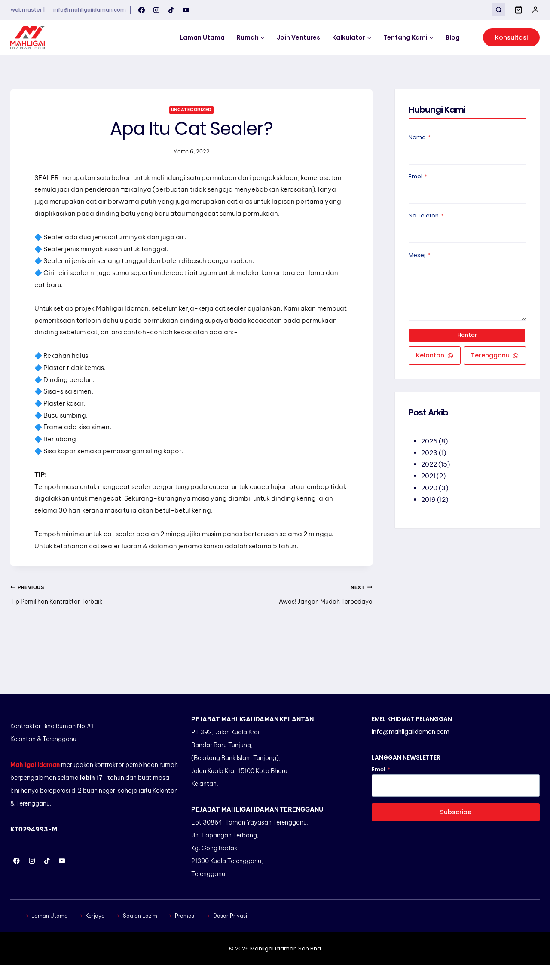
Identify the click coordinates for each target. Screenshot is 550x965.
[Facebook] (141, 9)
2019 (429, 501)
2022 (429, 466)
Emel (418, 177)
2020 (430, 490)
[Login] (535, 10)
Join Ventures (298, 37)
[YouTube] (186, 9)
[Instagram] (156, 9)
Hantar (467, 336)
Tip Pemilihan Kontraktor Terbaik (97, 627)
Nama (420, 138)
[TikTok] (171, 9)
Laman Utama (202, 37)
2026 (430, 443)
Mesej (419, 256)
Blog (453, 37)
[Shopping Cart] (518, 10)
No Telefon (426, 217)
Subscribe (456, 812)
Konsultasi (511, 37)
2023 (430, 455)
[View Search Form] (498, 9)
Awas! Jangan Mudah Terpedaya (285, 627)
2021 (429, 478)
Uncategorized (191, 110)
